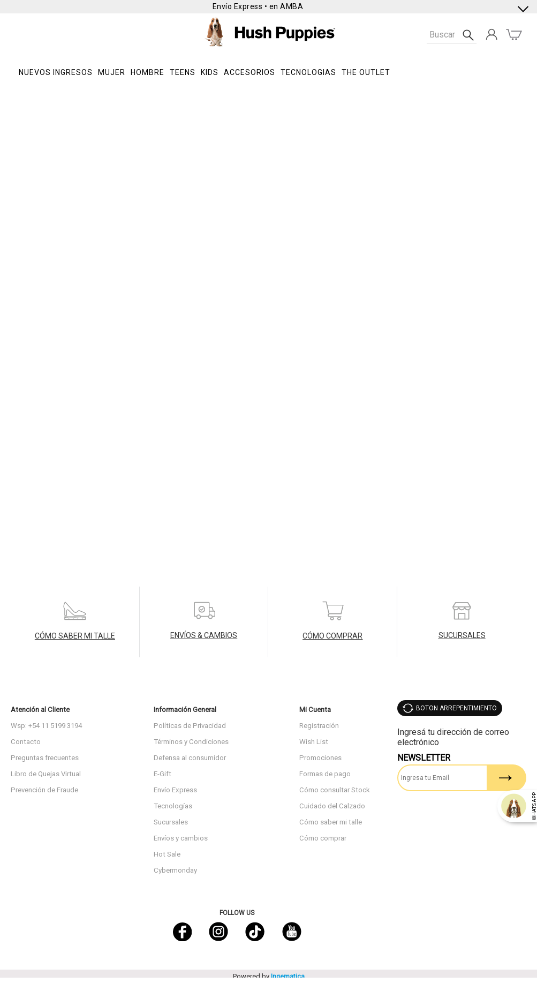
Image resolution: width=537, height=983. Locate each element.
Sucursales (171, 822)
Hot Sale (167, 854)
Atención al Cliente (40, 710)
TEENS (182, 72)
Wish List (313, 742)
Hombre (147, 72)
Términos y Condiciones (191, 742)
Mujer (111, 72)
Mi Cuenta (315, 710)
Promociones (320, 758)
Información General (185, 710)
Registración (319, 726)
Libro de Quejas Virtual (46, 774)
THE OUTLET (366, 72)
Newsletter (423, 758)
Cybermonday (175, 870)
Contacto (26, 742)
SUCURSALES (462, 635)
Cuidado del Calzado (332, 806)
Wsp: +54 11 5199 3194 (46, 726)
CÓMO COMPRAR (332, 636)
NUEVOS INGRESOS (56, 72)
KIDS (209, 72)
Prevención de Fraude (44, 790)
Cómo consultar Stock (334, 790)
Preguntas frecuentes (45, 758)
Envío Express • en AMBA (258, 6)
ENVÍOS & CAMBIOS (203, 635)
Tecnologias (308, 72)
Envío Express (175, 790)
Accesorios (249, 72)
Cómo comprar (322, 838)
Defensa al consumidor (190, 758)
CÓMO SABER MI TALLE (75, 636)
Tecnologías (173, 806)
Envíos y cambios (181, 838)
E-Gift (162, 774)
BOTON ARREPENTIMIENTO (456, 708)
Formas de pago (325, 774)
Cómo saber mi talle (330, 822)
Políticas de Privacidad (190, 726)
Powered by (269, 976)
